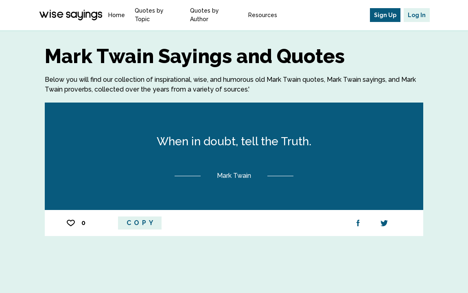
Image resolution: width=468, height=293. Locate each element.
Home (116, 15)
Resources (262, 15)
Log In (417, 15)
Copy (141, 223)
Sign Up (385, 15)
